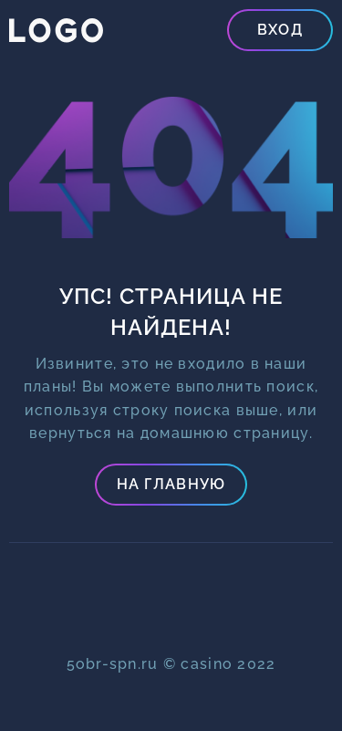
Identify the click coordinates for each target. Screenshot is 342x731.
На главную (171, 484)
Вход (280, 29)
